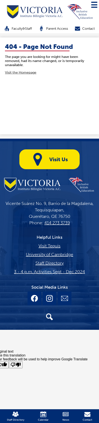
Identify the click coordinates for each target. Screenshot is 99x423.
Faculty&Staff (18, 28)
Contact (85, 28)
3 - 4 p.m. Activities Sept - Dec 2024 (49, 271)
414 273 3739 (57, 222)
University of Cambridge (49, 254)
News (65, 416)
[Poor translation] (16, 364)
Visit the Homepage (20, 72)
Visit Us (49, 159)
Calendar (43, 416)
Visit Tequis (49, 245)
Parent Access (53, 28)
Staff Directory (50, 263)
